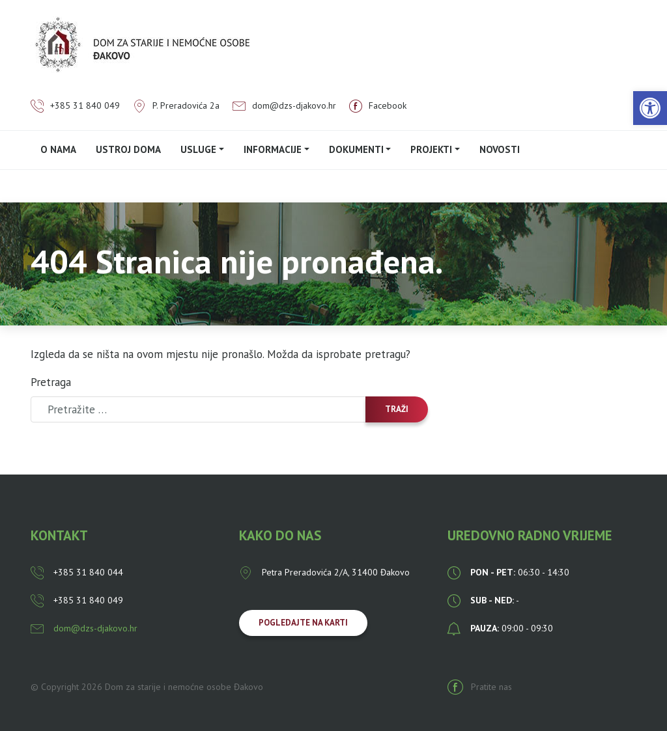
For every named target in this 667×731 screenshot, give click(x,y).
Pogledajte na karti (303, 622)
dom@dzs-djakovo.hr (284, 105)
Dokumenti (356, 149)
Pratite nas (479, 687)
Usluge (198, 149)
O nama (58, 149)
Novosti (499, 149)
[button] (650, 108)
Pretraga (51, 382)
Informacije (273, 149)
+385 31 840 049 (75, 105)
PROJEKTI (431, 149)
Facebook (377, 105)
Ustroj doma (128, 149)
